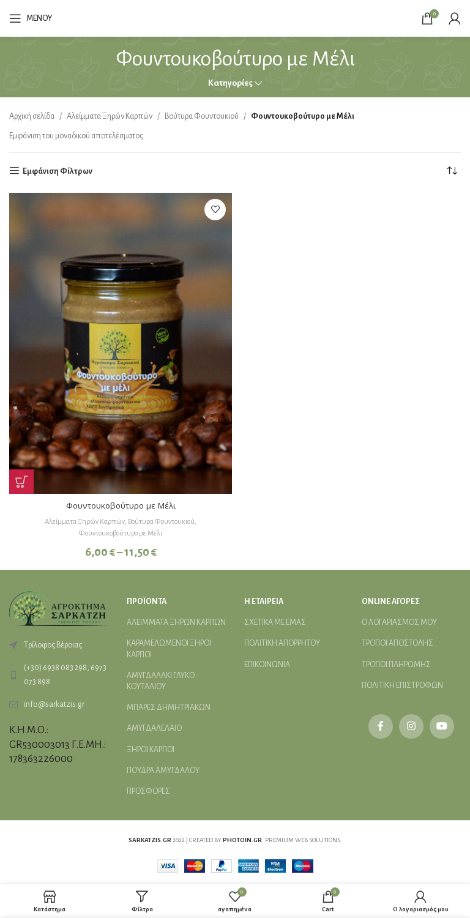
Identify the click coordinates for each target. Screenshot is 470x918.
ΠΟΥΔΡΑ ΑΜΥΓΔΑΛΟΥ (163, 770)
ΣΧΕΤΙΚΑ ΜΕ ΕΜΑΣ (275, 622)
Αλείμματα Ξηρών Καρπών (109, 116)
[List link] (58, 674)
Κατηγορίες (230, 83)
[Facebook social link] (380, 726)
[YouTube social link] (442, 726)
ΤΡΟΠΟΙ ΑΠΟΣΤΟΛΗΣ (397, 643)
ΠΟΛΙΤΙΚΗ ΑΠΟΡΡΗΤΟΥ (282, 643)
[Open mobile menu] (30, 18)
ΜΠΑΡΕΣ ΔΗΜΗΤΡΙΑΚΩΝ (169, 707)
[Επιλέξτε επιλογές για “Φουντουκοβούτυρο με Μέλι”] (21, 481)
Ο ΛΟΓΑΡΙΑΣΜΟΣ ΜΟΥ (399, 622)
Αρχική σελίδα (31, 116)
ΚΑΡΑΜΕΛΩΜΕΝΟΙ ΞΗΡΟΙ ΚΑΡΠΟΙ (169, 649)
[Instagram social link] (411, 726)
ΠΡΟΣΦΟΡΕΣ (148, 790)
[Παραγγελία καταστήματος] (451, 171)
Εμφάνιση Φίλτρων (57, 171)
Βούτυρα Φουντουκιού (202, 116)
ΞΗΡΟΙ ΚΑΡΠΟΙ (150, 749)
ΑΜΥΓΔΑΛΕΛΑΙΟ (154, 727)
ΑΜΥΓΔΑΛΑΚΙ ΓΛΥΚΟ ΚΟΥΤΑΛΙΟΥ (161, 680)
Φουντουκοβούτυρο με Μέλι (120, 505)
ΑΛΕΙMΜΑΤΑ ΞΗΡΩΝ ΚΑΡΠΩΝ (176, 622)
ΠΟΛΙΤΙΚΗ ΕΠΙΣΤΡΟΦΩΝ (402, 685)
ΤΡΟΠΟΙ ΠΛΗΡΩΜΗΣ (396, 664)
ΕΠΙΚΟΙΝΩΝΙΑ (267, 664)
